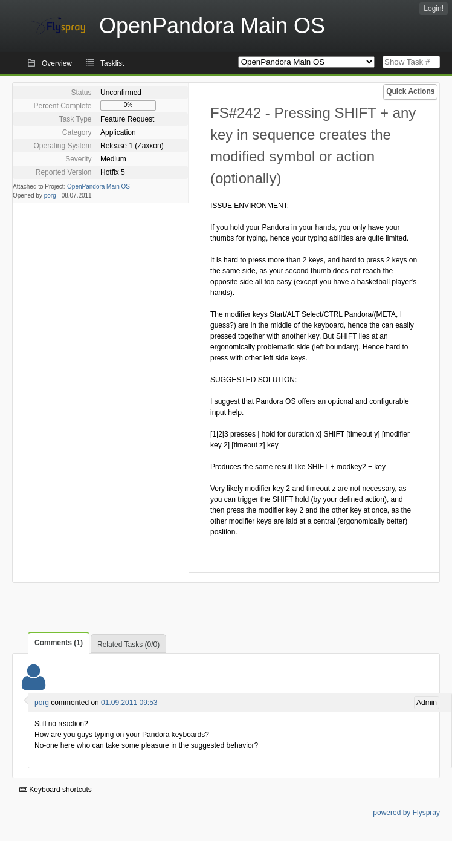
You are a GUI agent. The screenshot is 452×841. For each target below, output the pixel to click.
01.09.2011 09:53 (129, 702)
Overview (57, 63)
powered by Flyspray (406, 812)
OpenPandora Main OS (98, 186)
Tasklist (112, 63)
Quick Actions (410, 91)
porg (50, 195)
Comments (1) (58, 642)
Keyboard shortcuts (55, 789)
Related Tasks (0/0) (128, 644)
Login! (434, 8)
